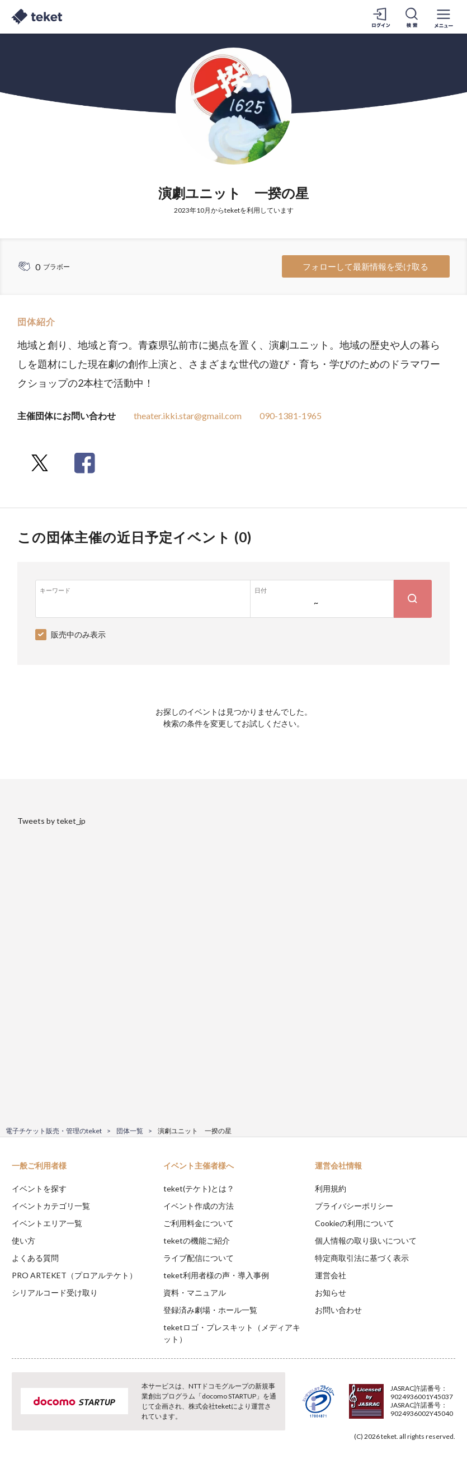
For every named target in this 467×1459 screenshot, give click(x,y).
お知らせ (330, 1292)
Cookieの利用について (354, 1223)
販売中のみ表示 (78, 634)
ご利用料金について (198, 1223)
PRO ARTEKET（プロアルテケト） (74, 1275)
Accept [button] (428, 1403)
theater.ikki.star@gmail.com (188, 415)
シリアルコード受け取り (55, 1292)
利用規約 (330, 1188)
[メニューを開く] (443, 16)
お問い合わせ (338, 1310)
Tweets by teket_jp (51, 820)
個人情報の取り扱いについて (366, 1240)
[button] (15, 1417)
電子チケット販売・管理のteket (54, 1131)
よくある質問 (35, 1258)
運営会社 (330, 1275)
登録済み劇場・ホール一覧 (210, 1310)
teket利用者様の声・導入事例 (216, 1275)
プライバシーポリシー (354, 1206)
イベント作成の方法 (198, 1206)
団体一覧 (129, 1131)
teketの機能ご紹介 (196, 1240)
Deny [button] (371, 1403)
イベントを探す (39, 1188)
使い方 (23, 1240)
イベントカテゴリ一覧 (51, 1206)
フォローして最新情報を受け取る (365, 266)
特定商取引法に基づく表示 (362, 1258)
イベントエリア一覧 (47, 1223)
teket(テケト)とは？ (198, 1188)
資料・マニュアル (194, 1292)
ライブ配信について (198, 1258)
